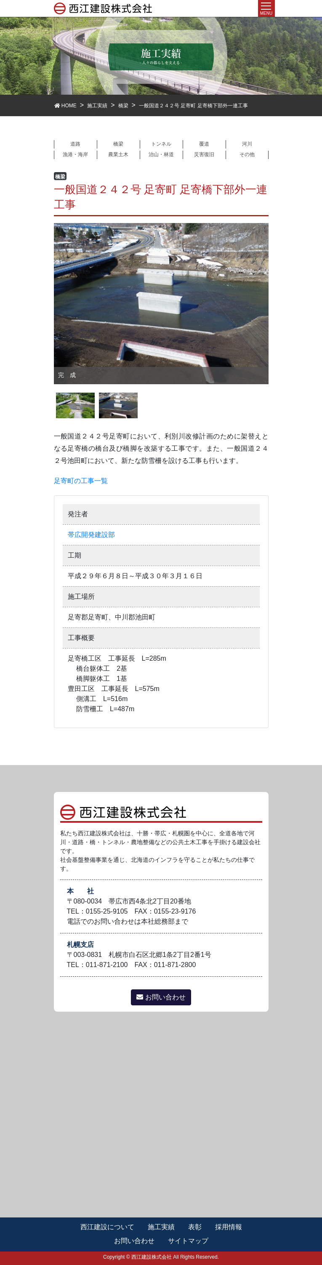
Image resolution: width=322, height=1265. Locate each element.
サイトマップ (188, 1240)
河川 (247, 144)
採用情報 (228, 1226)
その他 (247, 154)
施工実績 (161, 1226)
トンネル (161, 144)
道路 (75, 144)
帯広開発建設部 (91, 534)
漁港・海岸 (75, 154)
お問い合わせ (160, 997)
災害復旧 (204, 154)
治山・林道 (161, 154)
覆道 (204, 144)
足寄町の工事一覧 (81, 480)
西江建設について (107, 1226)
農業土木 (118, 154)
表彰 (195, 1226)
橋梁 (118, 144)
